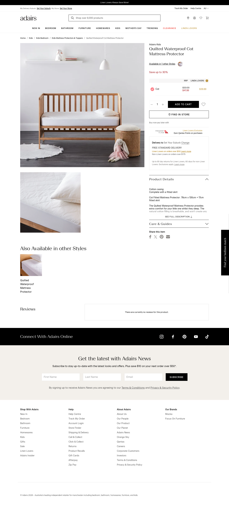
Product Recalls (77, 451)
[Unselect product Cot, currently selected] (152, 89)
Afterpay (73, 460)
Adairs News (123, 432)
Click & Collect (76, 441)
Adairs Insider (27, 455)
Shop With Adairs (29, 409)
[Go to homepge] (28, 17)
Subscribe (177, 377)
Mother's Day (133, 28)
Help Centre (196, 8)
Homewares (103, 28)
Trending (152, 28)
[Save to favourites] (202, 104)
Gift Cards (74, 455)
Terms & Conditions (133, 387)
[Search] (73, 18)
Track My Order (181, 8)
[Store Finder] (188, 18)
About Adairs (124, 409)
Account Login (76, 423)
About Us (122, 414)
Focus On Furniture (175, 418)
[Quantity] (157, 104)
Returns (72, 446)
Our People (122, 418)
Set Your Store (66, 8)
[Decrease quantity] (151, 104)
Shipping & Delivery (79, 432)
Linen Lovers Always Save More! (114, 2)
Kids (117, 28)
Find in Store (179, 114)
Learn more (186, 151)
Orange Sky (123, 437)
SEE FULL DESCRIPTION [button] (179, 217)
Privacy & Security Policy (164, 387)
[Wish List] (200, 18)
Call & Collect (75, 437)
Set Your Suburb (44, 8)
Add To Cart (183, 104)
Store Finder (75, 428)
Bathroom (67, 28)
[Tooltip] (206, 80)
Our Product (123, 423)
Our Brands (171, 409)
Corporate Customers (128, 451)
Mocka (168, 414)
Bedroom (50, 28)
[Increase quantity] (162, 104)
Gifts (22, 441)
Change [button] (185, 142)
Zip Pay (72, 464)
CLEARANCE (169, 28)
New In (36, 28)
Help (71, 409)
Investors (121, 455)
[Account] (194, 18)
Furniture (85, 28)
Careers (121, 446)
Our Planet (122, 428)
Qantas (120, 441)
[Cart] (207, 18)
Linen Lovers (189, 28)
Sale (22, 446)
